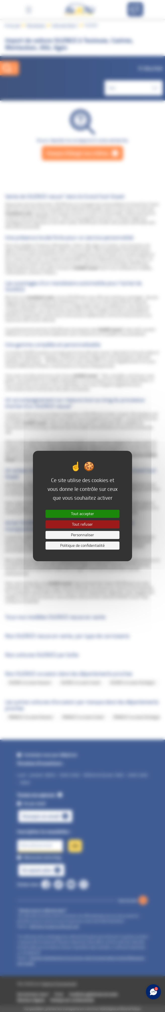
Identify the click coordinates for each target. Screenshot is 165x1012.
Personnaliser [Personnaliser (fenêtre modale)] (82, 534)
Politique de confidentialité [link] (82, 545)
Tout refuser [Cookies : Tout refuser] (82, 524)
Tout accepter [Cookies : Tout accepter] (82, 513)
